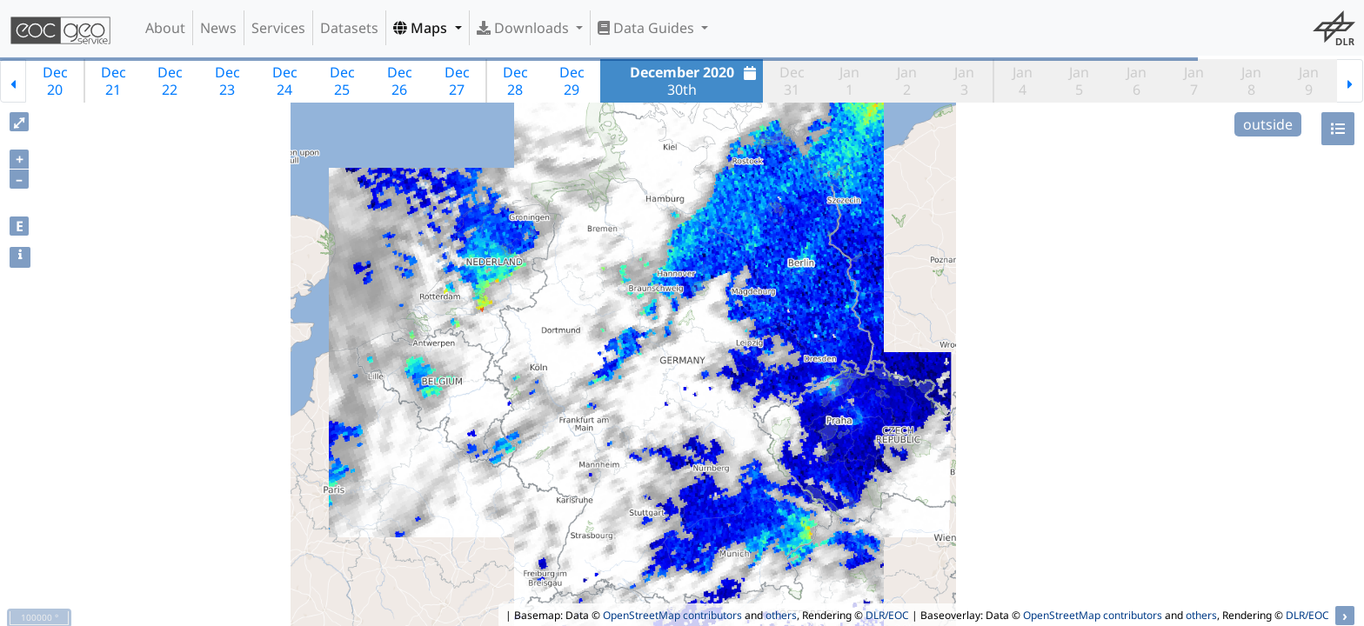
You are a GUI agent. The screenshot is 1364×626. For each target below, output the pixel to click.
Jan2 (907, 81)
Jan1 (849, 81)
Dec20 (55, 81)
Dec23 (227, 81)
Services (278, 27)
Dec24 (285, 81)
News (218, 27)
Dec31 (792, 81)
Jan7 (1194, 81)
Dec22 (170, 81)
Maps (422, 27)
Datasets (349, 27)
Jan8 (1251, 81)
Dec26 (399, 81)
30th (695, 81)
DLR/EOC (887, 615)
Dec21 (113, 81)
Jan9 (1309, 81)
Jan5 (1079, 81)
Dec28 (515, 81)
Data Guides (648, 27)
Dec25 (342, 81)
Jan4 (1023, 81)
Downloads (524, 27)
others (781, 615)
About (165, 27)
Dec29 (572, 81)
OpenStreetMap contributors (672, 615)
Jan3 (964, 81)
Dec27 (457, 81)
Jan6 (1137, 81)
